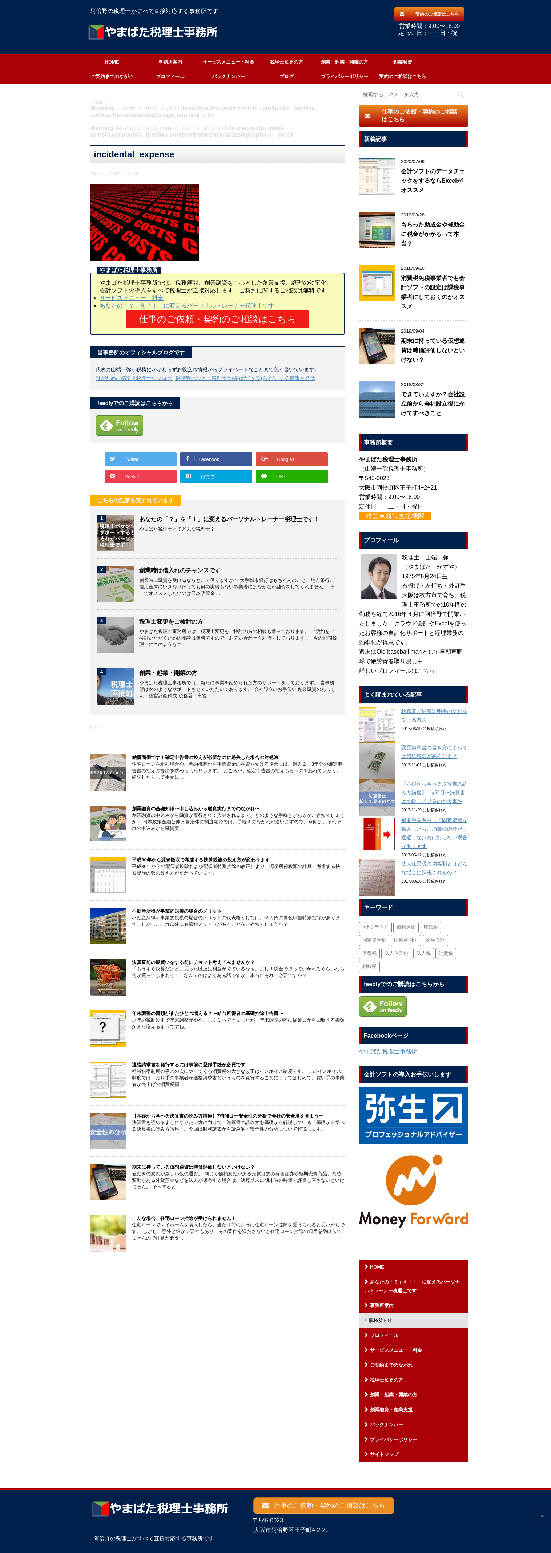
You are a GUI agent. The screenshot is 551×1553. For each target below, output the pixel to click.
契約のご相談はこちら (402, 76)
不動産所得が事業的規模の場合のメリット (177, 910)
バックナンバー (228, 76)
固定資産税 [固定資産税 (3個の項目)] (374, 940)
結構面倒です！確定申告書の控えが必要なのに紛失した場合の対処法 (205, 757)
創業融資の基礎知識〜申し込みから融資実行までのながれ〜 (196, 808)
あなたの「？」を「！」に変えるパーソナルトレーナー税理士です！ (190, 306)
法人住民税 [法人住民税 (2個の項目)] (396, 953)
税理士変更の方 (286, 62)
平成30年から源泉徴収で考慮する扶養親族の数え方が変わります (201, 859)
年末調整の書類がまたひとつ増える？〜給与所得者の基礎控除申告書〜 (207, 1013)
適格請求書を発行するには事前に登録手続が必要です (188, 1064)
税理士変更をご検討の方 (171, 621)
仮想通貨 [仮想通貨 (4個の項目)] (406, 927)
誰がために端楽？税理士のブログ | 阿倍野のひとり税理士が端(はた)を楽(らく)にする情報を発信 (205, 378)
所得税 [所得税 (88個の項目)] (369, 953)
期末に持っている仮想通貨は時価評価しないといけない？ (193, 1166)
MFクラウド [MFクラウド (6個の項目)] (375, 927)
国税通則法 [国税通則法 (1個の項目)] (406, 940)
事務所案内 (170, 62)
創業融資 (402, 62)
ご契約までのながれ (112, 76)
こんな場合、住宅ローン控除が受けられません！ (184, 1218)
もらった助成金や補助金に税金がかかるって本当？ (433, 234)
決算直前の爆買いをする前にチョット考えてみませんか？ (193, 962)
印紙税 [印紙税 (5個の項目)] (431, 927)
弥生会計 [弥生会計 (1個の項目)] (435, 940)
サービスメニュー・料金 (228, 62)
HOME (112, 62)
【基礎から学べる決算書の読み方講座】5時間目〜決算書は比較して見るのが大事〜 (434, 792)
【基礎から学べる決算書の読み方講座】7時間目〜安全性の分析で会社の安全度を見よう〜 (227, 1115)
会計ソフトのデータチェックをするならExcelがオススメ (433, 180)
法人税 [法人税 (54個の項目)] (424, 953)
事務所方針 (380, 1320)
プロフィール (170, 76)
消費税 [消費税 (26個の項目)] (446, 953)
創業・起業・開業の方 (344, 62)
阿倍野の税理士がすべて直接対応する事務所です (154, 1536)
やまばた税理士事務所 (388, 1051)
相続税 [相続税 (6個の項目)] (369, 966)
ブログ (286, 76)
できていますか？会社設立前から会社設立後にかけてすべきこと (433, 403)
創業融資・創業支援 (391, 1409)
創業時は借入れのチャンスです (180, 570)
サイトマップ (384, 1454)
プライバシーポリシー (344, 76)
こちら (426, 671)
